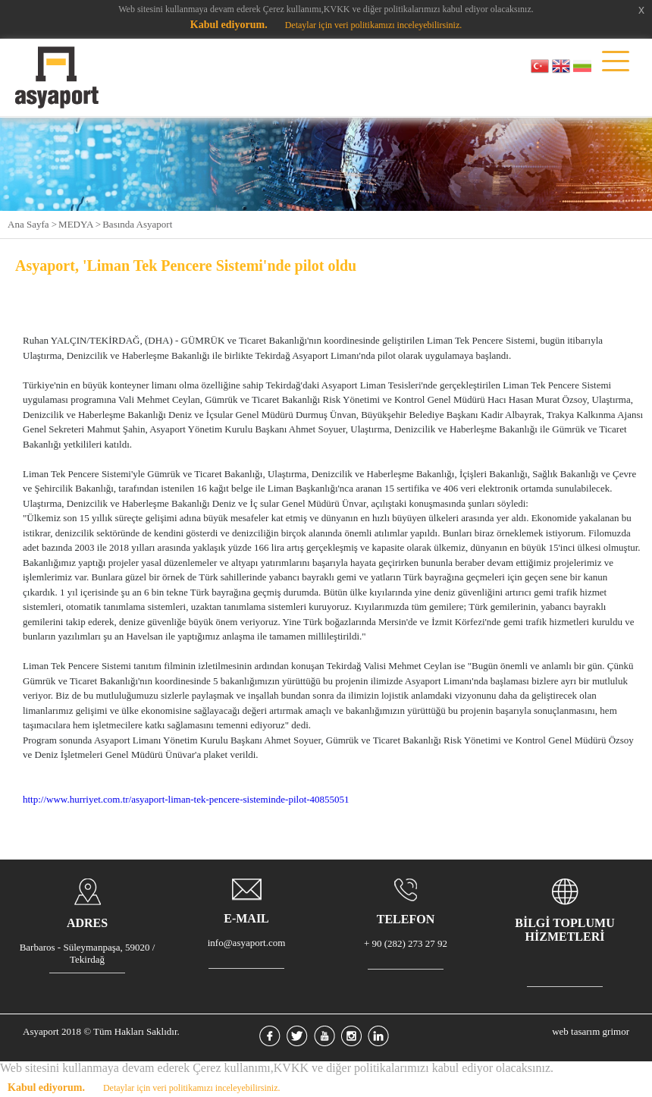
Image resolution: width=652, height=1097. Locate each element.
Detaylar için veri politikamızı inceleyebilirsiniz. (373, 25)
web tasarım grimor (590, 1031)
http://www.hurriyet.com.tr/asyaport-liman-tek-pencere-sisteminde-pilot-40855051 (186, 799)
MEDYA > (79, 224)
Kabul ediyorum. (229, 24)
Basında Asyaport (137, 224)
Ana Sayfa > (32, 224)
